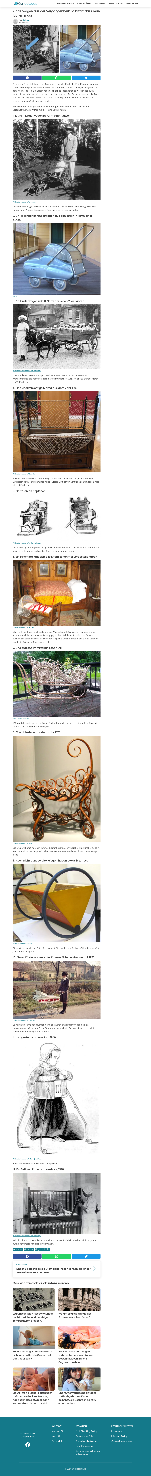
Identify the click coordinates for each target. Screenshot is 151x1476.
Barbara (26, 20)
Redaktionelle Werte (86, 1441)
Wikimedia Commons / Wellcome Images (27, 371)
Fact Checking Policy (86, 1431)
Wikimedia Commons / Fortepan (24, 1020)
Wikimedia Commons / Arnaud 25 (24, 627)
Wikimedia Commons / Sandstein (24, 474)
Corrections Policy (85, 1436)
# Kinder (28, 1249)
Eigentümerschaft (85, 1446)
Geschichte (132, 3)
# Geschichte (42, 1249)
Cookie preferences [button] (121, 1441)
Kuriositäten (83, 3)
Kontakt (56, 1436)
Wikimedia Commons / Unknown (24, 202)
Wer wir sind (58, 1431)
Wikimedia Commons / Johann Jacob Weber (28, 1159)
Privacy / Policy (119, 1436)
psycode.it (57, 1441)
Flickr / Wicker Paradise (21, 718)
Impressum (117, 1431)
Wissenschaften (65, 3)
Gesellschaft (116, 3)
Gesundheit (100, 3)
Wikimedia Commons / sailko (23, 843)
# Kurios (17, 1249)
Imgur (15, 296)
